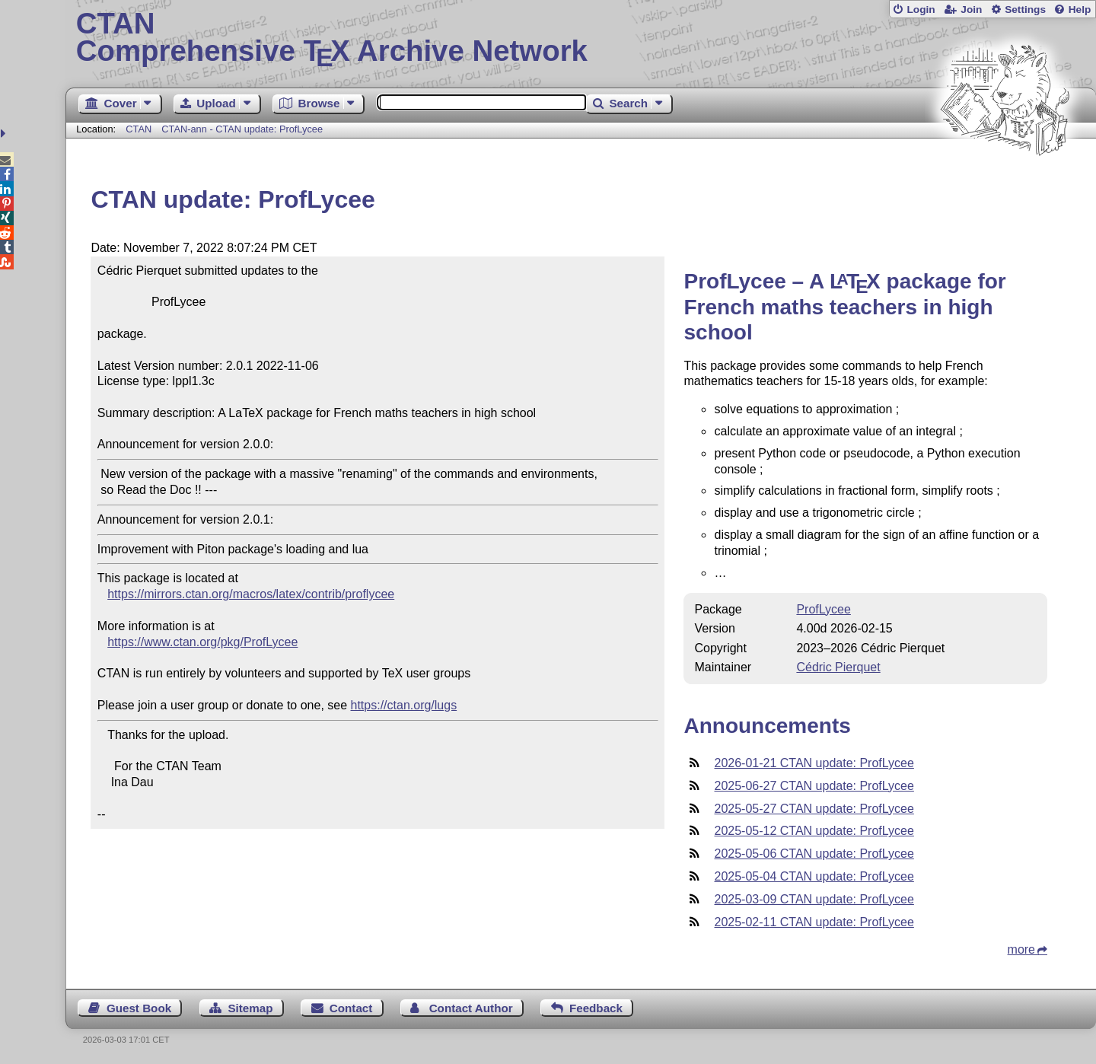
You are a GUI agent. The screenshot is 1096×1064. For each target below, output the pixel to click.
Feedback (596, 1008)
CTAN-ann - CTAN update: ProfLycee (242, 129)
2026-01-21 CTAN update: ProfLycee (813, 763)
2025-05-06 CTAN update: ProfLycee (813, 853)
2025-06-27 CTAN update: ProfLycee (813, 785)
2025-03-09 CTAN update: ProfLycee (813, 899)
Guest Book (139, 1008)
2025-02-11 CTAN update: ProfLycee (813, 922)
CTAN (138, 129)
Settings (1025, 9)
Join (971, 9)
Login (920, 9)
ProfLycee (823, 609)
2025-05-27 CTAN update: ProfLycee (813, 808)
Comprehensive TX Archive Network (581, 38)
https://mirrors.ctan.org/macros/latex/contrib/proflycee (250, 594)
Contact (351, 1008)
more (1021, 949)
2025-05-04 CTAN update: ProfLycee (813, 876)
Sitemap (250, 1008)
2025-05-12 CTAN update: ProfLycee (813, 830)
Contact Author (471, 1008)
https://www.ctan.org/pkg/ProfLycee (202, 642)
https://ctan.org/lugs (404, 705)
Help (1080, 9)
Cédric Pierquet (838, 667)
